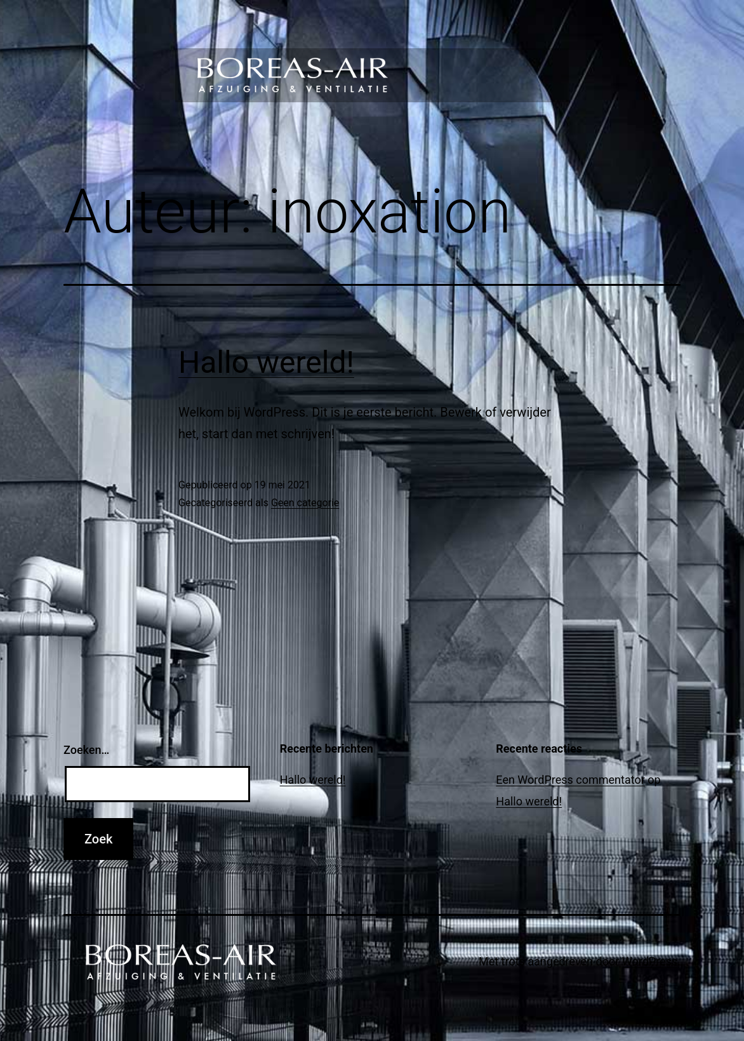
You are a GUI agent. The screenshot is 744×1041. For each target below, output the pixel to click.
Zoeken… (86, 749)
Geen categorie (305, 503)
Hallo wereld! (266, 362)
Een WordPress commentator (570, 779)
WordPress (649, 961)
